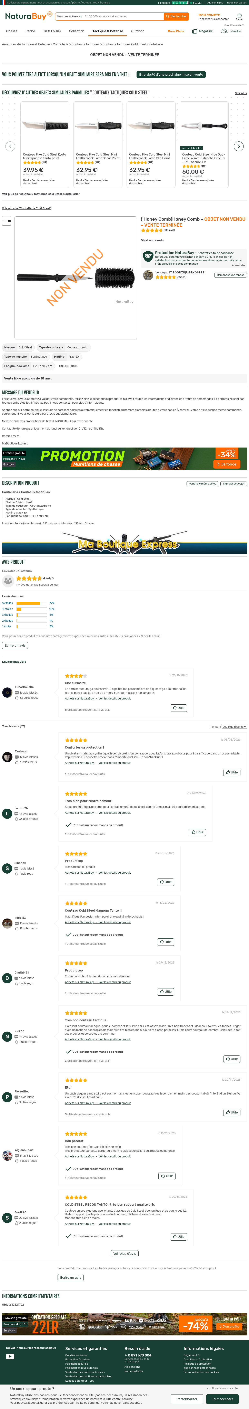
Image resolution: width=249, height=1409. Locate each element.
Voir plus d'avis (124, 1253)
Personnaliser (187, 1399)
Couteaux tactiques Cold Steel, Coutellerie (132, 44)
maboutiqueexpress (180, 272)
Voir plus (241, 93)
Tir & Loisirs (52, 31)
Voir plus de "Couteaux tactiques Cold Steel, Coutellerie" (41, 194)
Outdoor (137, 31)
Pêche (30, 31)
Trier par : (215, 726)
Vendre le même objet (202, 483)
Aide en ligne (215, 2)
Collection (76, 31)
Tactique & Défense (107, 31)
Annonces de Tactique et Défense (26, 44)
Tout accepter (222, 1399)
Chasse (11, 31)
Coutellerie (60, 44)
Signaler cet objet (233, 483)
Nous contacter (236, 2)
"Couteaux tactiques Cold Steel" (120, 92)
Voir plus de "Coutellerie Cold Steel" (26, 208)
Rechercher (176, 17)
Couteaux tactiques (85, 44)
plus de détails (68, 366)
